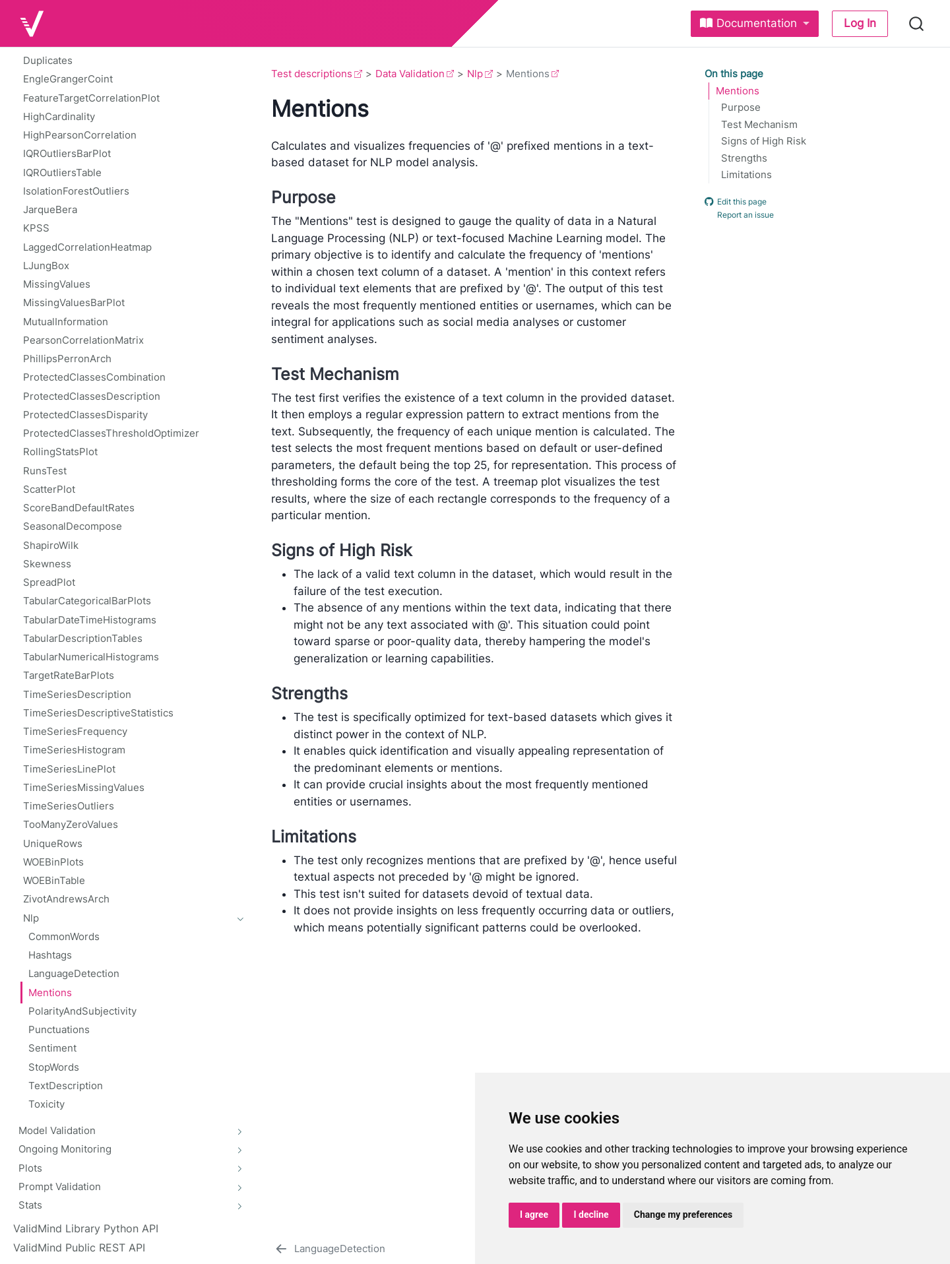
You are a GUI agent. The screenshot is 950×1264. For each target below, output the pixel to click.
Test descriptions (311, 73)
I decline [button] (590, 1214)
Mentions (737, 91)
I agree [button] (534, 1214)
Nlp (475, 73)
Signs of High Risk (763, 141)
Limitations (746, 175)
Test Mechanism (759, 125)
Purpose (741, 107)
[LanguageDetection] (329, 1249)
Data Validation (410, 73)
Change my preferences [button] (683, 1214)
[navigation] (126, 917)
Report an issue (739, 215)
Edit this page (736, 201)
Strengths (744, 158)
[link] (755, 24)
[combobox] (917, 24)
